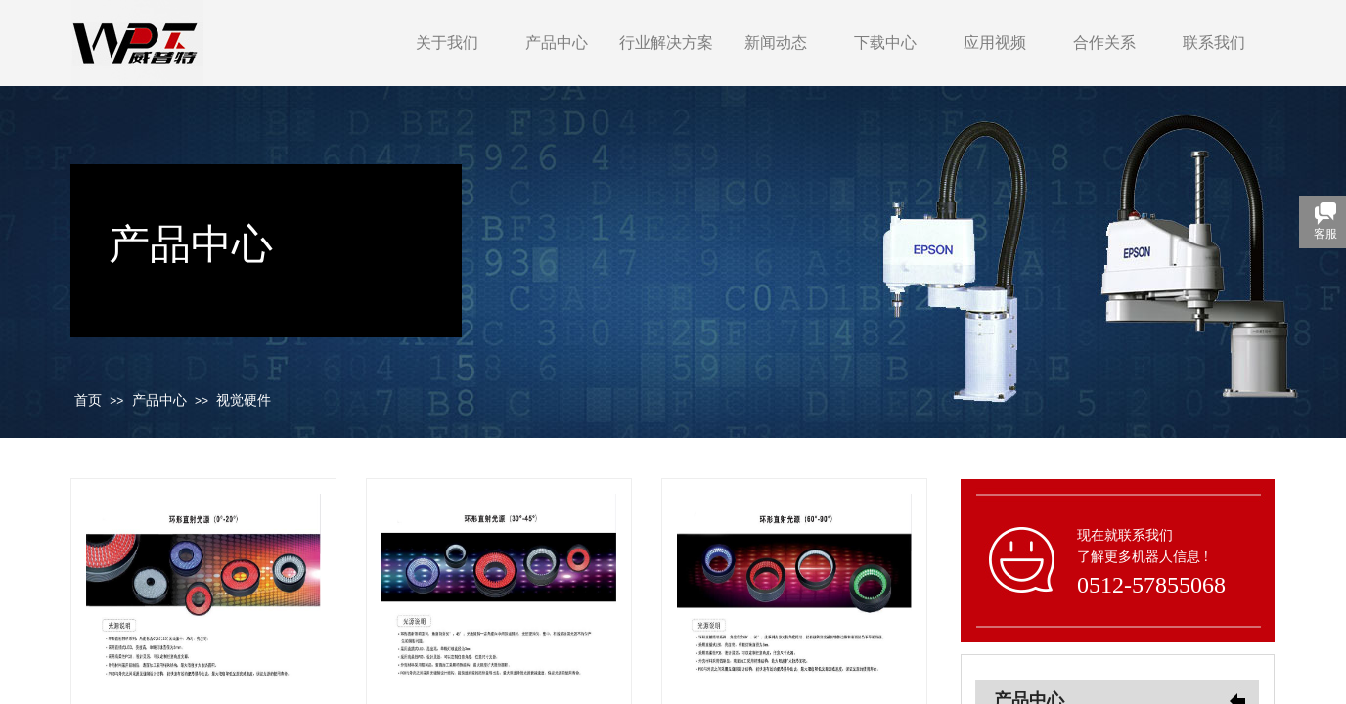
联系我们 (1214, 42)
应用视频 (995, 42)
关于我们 (447, 42)
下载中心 (885, 42)
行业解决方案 (666, 42)
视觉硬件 (243, 400)
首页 (88, 400)
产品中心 (556, 42)
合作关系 (1104, 42)
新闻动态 (775, 42)
